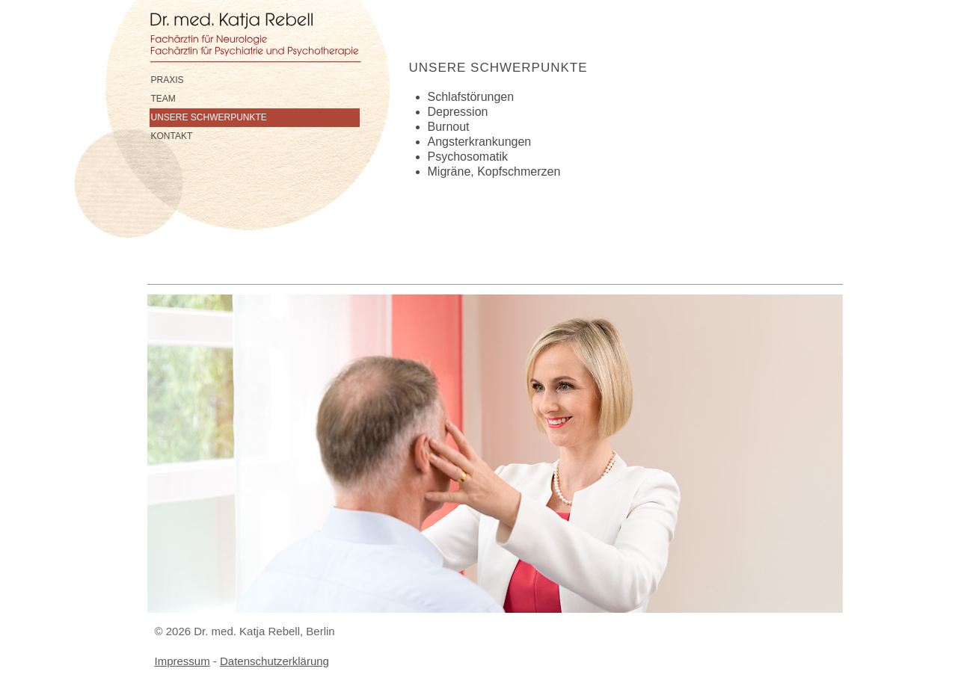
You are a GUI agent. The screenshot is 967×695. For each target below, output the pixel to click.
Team (163, 98)
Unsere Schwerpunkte (209, 117)
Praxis (167, 80)
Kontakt (172, 136)
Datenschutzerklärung (274, 661)
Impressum (182, 661)
